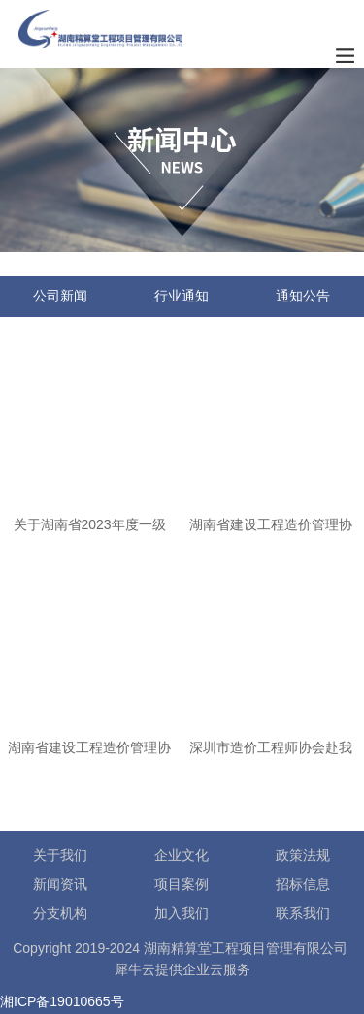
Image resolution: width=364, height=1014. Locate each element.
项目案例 (181, 884)
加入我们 (181, 913)
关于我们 (60, 855)
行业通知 (181, 295)
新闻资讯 (60, 884)
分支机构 (60, 913)
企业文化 (181, 855)
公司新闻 (60, 295)
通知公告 (303, 295)
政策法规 (303, 855)
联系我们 (303, 913)
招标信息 (303, 884)
